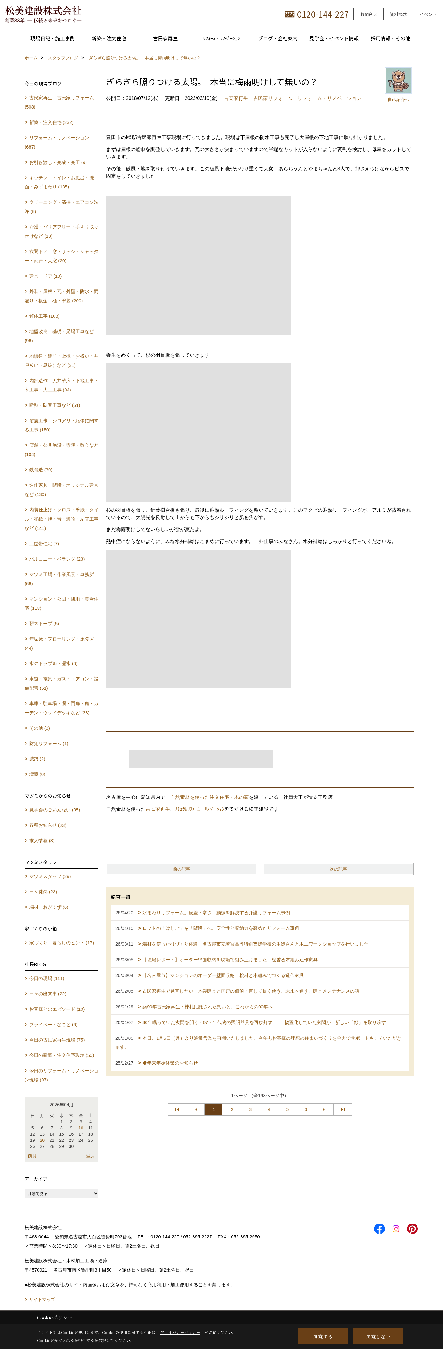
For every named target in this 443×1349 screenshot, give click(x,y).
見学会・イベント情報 (334, 38)
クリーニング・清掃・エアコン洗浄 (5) (61, 207)
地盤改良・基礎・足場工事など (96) (59, 336)
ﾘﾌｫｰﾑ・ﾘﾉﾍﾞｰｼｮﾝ (221, 38)
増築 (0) (37, 774)
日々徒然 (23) (43, 891)
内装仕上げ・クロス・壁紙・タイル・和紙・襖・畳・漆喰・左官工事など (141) (61, 519)
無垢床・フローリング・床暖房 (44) (59, 643)
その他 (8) (39, 728)
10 (80, 1127)
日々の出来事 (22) (47, 993)
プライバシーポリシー (180, 1332)
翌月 (90, 1155)
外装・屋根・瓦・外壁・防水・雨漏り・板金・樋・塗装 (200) (61, 296)
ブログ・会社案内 (277, 38)
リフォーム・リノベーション (329, 98)
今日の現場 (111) (46, 978)
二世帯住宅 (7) (44, 543)
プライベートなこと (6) (53, 1024)
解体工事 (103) (44, 316)
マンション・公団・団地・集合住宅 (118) (61, 603)
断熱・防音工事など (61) (54, 405)
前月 (32, 1155)
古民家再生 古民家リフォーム (258, 98)
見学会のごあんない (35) (54, 809)
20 (42, 1140)
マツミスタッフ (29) (50, 876)
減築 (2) (37, 758)
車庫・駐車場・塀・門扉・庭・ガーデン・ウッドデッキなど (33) (61, 708)
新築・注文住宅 (109, 38)
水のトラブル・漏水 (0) (53, 663)
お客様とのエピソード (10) (57, 1009)
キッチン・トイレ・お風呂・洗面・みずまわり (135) (59, 182)
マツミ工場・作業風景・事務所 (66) (59, 579)
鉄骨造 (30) (41, 469)
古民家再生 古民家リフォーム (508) (59, 102)
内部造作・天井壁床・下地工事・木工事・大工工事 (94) (61, 385)
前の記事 (181, 869)
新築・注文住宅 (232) (51, 122)
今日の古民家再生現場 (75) (57, 1039)
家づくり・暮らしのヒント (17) (61, 942)
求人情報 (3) (42, 840)
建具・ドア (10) (45, 276)
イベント (428, 14)
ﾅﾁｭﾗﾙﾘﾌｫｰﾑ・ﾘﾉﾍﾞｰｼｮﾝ (199, 809)
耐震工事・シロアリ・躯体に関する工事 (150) (61, 425)
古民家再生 (165, 38)
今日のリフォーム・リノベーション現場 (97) (61, 1075)
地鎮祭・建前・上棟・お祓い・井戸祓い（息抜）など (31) (61, 360)
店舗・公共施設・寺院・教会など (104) (61, 449)
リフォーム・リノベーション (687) (57, 142)
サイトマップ (42, 1299)
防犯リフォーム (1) (49, 743)
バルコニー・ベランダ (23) (57, 558)
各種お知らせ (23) (47, 825)
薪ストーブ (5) (44, 623)
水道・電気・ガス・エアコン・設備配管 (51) (61, 683)
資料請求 (398, 14)
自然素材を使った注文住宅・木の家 (209, 797)
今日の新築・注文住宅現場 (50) (61, 1055)
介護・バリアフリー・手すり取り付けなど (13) (61, 231)
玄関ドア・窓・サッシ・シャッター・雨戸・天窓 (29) (61, 256)
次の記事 (338, 869)
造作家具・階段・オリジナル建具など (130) (61, 489)
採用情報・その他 (390, 38)
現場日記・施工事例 (52, 38)
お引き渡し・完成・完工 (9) (58, 162)
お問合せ (368, 14)
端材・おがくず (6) (49, 907)
